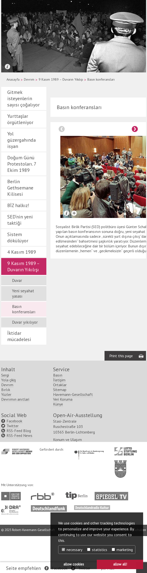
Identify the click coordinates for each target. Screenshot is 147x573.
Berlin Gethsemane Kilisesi (20, 187)
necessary (72, 549)
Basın (57, 412)
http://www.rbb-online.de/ (43, 533)
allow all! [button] (120, 564)
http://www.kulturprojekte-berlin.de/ (12, 533)
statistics (97, 549)
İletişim (59, 416)
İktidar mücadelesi (19, 336)
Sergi (5, 412)
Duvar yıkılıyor (25, 322)
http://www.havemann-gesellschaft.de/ (16, 488)
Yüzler (6, 431)
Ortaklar (60, 421)
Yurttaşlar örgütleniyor (20, 119)
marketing (122, 549)
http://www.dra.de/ (12, 544)
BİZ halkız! (18, 205)
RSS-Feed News (19, 472)
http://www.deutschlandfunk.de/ (49, 544)
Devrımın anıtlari (15, 436)
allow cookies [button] (73, 564)
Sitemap (59, 426)
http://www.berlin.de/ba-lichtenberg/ (120, 502)
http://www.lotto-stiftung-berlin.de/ (125, 488)
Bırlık (5, 426)
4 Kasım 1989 (21, 252)
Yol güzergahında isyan (21, 140)
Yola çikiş (8, 416)
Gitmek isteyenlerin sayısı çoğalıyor (23, 98)
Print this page (121, 392)
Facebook (14, 457)
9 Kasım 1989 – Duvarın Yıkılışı (61, 79)
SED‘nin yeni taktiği (20, 220)
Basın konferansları (23, 309)
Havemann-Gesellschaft (73, 431)
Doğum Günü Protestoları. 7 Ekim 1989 (21, 163)
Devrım (29, 79)
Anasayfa (13, 79)
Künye (58, 441)
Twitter (13, 462)
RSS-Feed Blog (19, 467)
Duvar (17, 280)
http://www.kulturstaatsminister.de (89, 486)
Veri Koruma (62, 436)
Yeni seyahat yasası (23, 293)
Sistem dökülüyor (17, 237)
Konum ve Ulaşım (67, 476)
